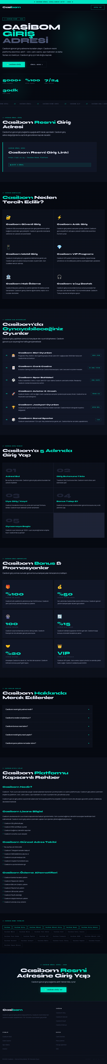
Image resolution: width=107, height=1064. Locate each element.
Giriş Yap (98, 7)
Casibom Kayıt (61, 1021)
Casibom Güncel (61, 1017)
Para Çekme (60, 1041)
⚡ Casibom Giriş (14, 64)
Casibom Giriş (60, 1013)
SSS (57, 1049)
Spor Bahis (6, 1045)
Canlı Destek (60, 1037)
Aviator (5, 1049)
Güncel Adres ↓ (37, 64)
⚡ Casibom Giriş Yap (53, 990)
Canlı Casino (7, 1041)
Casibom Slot (7, 1037)
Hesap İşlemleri (61, 1045)
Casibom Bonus (61, 1025)
